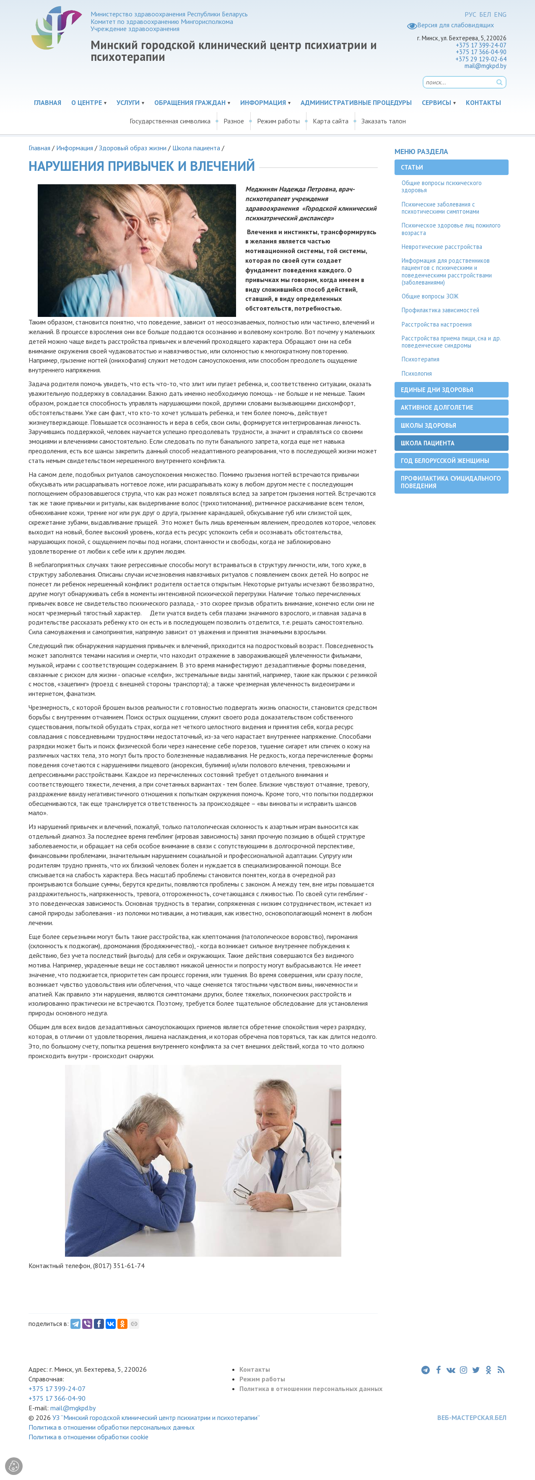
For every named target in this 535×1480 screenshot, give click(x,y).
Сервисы (436, 102)
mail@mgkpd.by (485, 66)
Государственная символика (170, 121)
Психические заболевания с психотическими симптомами (440, 207)
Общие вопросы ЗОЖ (430, 296)
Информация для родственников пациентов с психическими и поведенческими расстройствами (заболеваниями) (447, 271)
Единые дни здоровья (437, 390)
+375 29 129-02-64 (480, 59)
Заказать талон (383, 121)
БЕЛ (485, 14)
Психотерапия (420, 359)
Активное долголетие (437, 407)
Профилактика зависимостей (440, 310)
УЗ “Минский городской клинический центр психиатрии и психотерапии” (156, 1417)
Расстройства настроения (437, 324)
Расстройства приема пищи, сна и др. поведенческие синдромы (451, 341)
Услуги (128, 102)
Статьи (412, 167)
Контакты (483, 102)
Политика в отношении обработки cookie (88, 1437)
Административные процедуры (356, 102)
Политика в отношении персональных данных (310, 1388)
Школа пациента (197, 148)
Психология (417, 373)
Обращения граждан (190, 102)
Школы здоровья (428, 425)
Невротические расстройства (442, 247)
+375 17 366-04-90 (481, 52)
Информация (263, 102)
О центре (86, 102)
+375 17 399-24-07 (481, 45)
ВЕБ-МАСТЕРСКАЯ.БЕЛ (471, 1417)
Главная (47, 102)
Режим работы (278, 121)
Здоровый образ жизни (132, 148)
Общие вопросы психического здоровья (442, 186)
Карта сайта (330, 121)
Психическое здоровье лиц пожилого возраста (451, 228)
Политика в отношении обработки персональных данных (112, 1427)
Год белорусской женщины (445, 461)
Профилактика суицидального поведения (451, 481)
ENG (500, 14)
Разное (233, 121)
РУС (470, 14)
